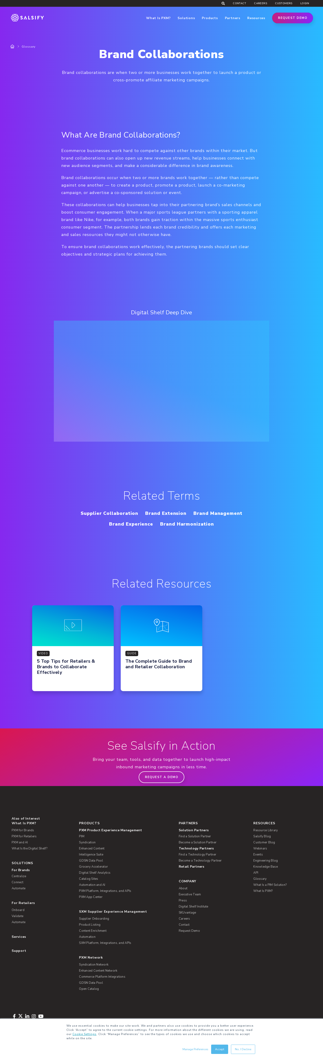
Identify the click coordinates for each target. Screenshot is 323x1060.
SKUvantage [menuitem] (187, 913)
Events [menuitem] (258, 854)
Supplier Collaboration (109, 513)
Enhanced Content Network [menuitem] (98, 971)
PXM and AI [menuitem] (20, 842)
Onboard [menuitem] (18, 910)
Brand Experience (131, 524)
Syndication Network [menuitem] (93, 965)
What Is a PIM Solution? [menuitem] (270, 885)
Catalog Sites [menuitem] (88, 879)
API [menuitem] (255, 873)
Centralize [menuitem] (19, 876)
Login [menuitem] (304, 3)
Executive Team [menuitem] (190, 894)
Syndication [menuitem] (87, 842)
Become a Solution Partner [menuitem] (197, 842)
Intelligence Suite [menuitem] (91, 854)
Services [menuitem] (19, 937)
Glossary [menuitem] (260, 879)
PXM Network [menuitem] (91, 957)
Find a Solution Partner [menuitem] (195, 836)
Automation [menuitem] (87, 937)
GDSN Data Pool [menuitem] (91, 861)
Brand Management (217, 513)
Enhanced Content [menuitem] (91, 848)
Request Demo (292, 18)
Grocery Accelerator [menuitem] (93, 867)
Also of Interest (26, 818)
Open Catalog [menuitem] (89, 989)
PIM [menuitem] (81, 836)
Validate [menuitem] (17, 916)
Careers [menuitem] (260, 3)
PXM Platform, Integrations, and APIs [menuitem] (105, 891)
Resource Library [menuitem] (265, 830)
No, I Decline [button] (243, 1049)
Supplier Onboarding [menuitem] (94, 919)
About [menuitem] (183, 888)
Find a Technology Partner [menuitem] (197, 854)
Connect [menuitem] (17, 882)
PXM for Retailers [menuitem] (24, 836)
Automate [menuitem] (18, 888)
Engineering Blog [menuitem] (265, 861)
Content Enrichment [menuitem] (93, 931)
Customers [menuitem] (283, 3)
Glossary (28, 46)
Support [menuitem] (19, 951)
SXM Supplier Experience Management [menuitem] (113, 911)
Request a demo (161, 777)
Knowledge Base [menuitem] (265, 867)
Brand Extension (165, 513)
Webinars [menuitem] (260, 848)
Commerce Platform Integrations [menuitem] (102, 977)
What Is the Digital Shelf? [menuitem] (30, 848)
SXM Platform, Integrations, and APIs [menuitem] (105, 943)
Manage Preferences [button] (195, 1049)
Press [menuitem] (183, 900)
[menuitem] (125, 830)
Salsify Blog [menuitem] (262, 836)
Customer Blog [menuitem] (264, 842)
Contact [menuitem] (239, 3)
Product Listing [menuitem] (89, 925)
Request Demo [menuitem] (189, 931)
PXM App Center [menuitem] (91, 897)
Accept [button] (219, 1049)
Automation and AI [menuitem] (92, 885)
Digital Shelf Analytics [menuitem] (94, 873)
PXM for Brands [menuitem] (23, 830)
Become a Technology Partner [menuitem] (200, 861)
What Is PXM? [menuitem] (24, 823)
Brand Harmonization (187, 524)
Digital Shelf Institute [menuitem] (193, 906)
